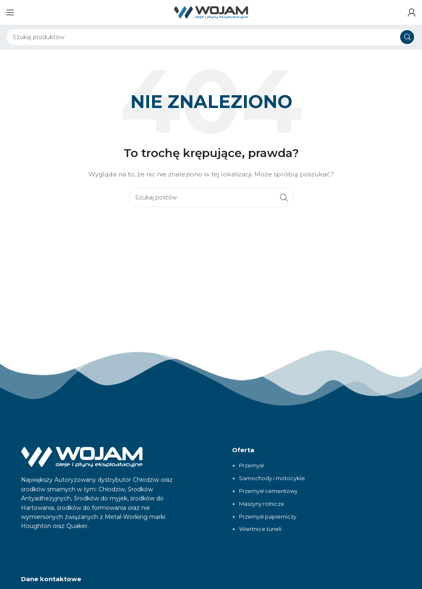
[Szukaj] (211, 37)
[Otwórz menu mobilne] (10, 12)
